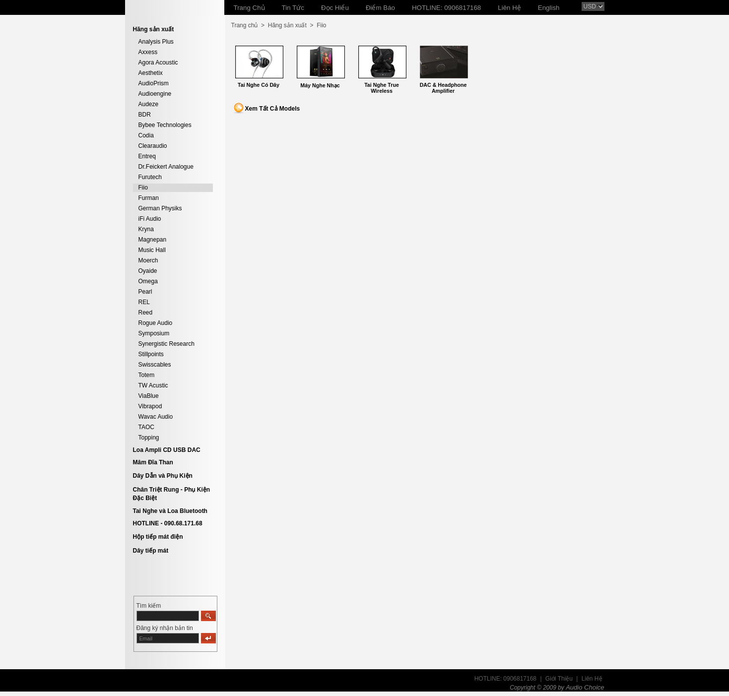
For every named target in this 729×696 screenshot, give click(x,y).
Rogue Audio (155, 322)
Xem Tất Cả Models (272, 108)
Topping (148, 437)
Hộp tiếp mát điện (158, 536)
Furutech (150, 177)
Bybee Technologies (165, 125)
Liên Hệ (592, 678)
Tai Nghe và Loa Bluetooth (170, 510)
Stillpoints (151, 354)
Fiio (143, 187)
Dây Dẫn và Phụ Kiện (163, 475)
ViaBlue (148, 395)
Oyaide (147, 270)
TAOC (146, 427)
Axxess (148, 52)
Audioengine (155, 93)
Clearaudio (152, 145)
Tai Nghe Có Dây (258, 85)
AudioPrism (153, 83)
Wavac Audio (155, 416)
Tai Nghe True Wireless (381, 88)
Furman (148, 197)
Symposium (154, 333)
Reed (145, 312)
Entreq (147, 156)
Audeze (148, 104)
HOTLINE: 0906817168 (505, 678)
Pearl (145, 291)
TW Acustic (153, 385)
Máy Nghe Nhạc (319, 85)
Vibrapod (150, 406)
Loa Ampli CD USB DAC (166, 449)
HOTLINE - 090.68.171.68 (167, 523)
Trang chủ (244, 25)
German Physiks (160, 208)
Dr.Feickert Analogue (166, 166)
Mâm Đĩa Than (153, 462)
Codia (146, 135)
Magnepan (152, 239)
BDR (144, 114)
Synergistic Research (166, 343)
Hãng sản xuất (287, 25)
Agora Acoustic (158, 62)
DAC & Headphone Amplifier (443, 88)
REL (144, 302)
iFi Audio (149, 218)
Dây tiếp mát (151, 550)
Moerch (148, 260)
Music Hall (152, 250)
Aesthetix (150, 72)
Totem (146, 375)
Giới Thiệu (559, 678)
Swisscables (154, 364)
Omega (148, 281)
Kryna (146, 229)
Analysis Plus (156, 41)
